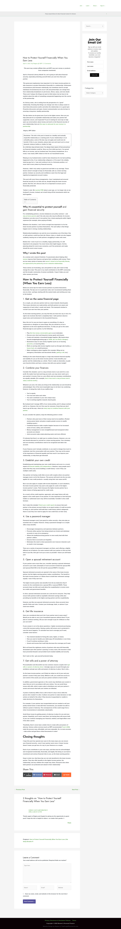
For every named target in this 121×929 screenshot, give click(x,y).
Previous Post (19, 789)
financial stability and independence (40, 466)
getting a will (60, 352)
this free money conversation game (41, 333)
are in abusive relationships (53, 263)
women (25, 259)
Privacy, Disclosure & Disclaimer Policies (58, 920)
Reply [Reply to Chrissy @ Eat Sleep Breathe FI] (69, 823)
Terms (74, 920)
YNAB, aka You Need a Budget (57, 339)
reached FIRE (39, 190)
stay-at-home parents (29, 216)
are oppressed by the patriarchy (33, 263)
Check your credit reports (47, 505)
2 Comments (47, 63)
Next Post (76, 789)
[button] (106, 14)
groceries (30, 344)
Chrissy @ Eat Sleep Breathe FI (38, 810)
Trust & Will (65, 727)
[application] (83, 5)
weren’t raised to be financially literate (57, 261)
